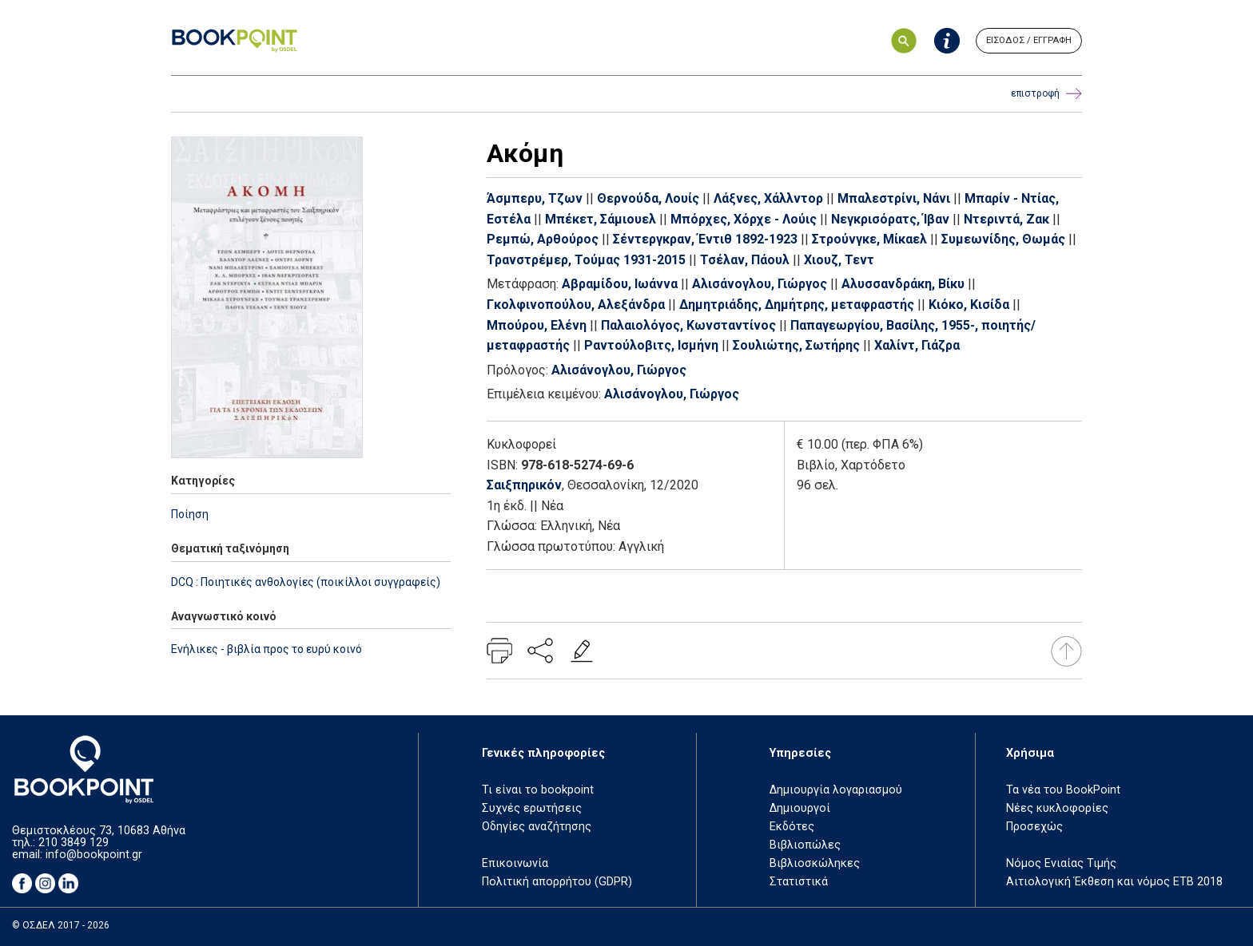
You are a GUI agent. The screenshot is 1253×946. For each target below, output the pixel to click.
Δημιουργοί (800, 808)
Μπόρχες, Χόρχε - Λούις (743, 219)
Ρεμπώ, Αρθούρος (543, 239)
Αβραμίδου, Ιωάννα (620, 283)
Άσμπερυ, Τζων (535, 198)
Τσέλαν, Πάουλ (745, 259)
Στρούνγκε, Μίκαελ (869, 239)
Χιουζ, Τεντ (839, 259)
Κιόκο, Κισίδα (969, 304)
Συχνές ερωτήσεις (532, 808)
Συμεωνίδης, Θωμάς (1003, 239)
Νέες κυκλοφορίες (1057, 808)
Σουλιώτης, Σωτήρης (796, 345)
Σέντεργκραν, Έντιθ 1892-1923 (705, 239)
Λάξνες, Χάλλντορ (768, 198)
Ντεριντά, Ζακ (1006, 219)
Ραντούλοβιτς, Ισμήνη (651, 345)
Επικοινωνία (515, 863)
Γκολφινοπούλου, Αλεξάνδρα (576, 304)
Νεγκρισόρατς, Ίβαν (890, 219)
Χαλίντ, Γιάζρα (917, 345)
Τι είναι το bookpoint (538, 790)
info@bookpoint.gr (94, 854)
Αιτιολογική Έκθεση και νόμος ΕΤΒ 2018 (1114, 882)
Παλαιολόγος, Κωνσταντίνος (688, 325)
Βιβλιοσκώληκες (815, 863)
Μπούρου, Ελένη (537, 325)
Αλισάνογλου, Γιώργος (759, 283)
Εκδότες (792, 826)
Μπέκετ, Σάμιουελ (600, 219)
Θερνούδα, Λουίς (648, 198)
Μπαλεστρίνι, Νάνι (893, 198)
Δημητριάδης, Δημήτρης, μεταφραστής (796, 304)
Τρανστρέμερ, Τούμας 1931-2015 (586, 259)
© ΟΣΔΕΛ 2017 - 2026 (60, 925)
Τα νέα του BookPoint (1063, 790)
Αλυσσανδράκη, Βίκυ (903, 283)
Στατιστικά (799, 882)
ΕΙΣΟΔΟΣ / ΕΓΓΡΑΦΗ (1029, 40)
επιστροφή (1046, 94)
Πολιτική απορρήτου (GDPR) (557, 882)
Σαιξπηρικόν (524, 485)
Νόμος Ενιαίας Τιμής (1061, 863)
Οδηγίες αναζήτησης (536, 826)
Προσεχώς (1034, 826)
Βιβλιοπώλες (805, 845)
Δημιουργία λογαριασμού (836, 790)
